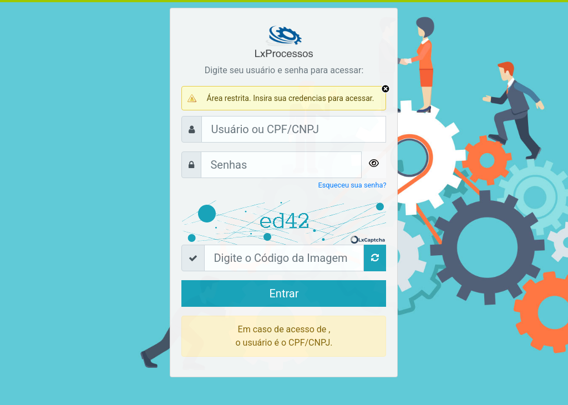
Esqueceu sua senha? (352, 185)
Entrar (283, 293)
